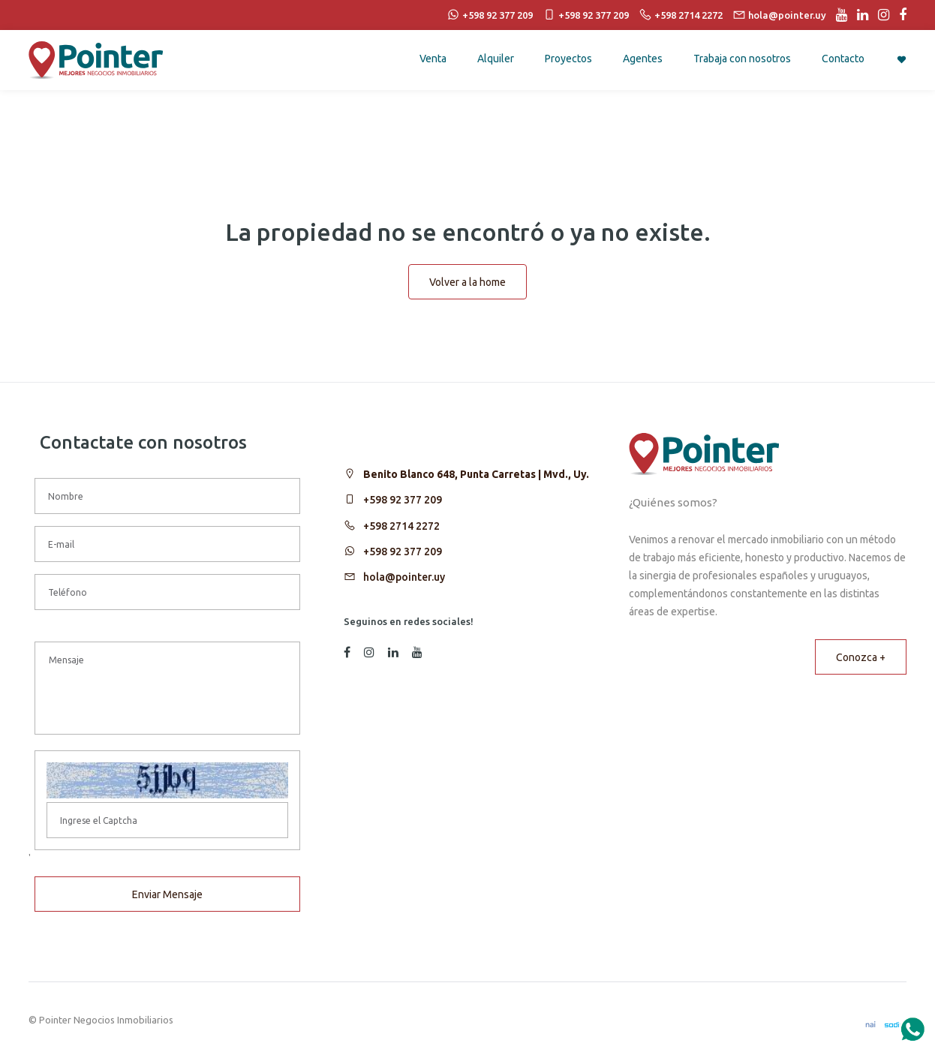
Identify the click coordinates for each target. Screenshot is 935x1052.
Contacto (843, 59)
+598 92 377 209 (402, 500)
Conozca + (860, 657)
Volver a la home (467, 282)
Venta (432, 59)
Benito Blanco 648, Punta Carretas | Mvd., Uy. (476, 474)
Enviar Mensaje (167, 894)
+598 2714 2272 (401, 526)
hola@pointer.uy (404, 577)
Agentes (643, 59)
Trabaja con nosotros (742, 59)
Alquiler (495, 59)
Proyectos (568, 59)
